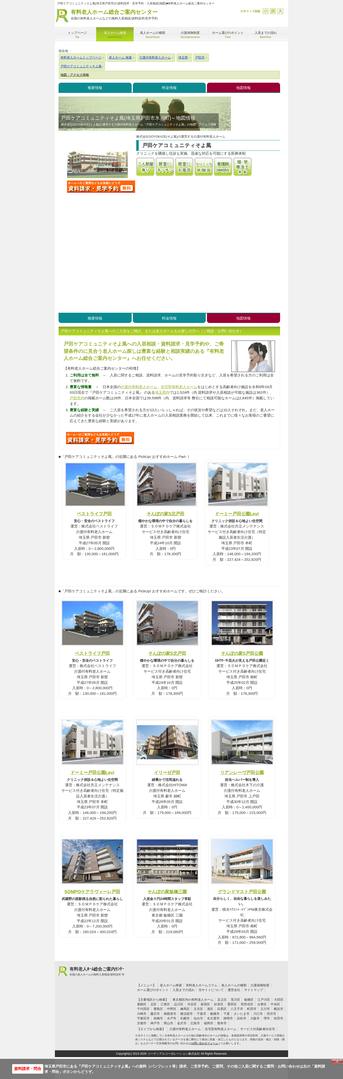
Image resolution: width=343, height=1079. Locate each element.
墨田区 (232, 1004)
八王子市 (237, 1009)
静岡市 (228, 1018)
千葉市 (201, 1014)
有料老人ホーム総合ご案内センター (114, 15)
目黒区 (222, 1009)
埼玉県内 (162, 392)
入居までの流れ (183, 990)
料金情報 (169, 88)
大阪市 (255, 1018)
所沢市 (271, 1014)
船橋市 (215, 1014)
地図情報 (243, 88)
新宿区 (205, 1004)
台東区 (262, 1004)
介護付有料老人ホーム (139, 387)
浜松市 (241, 1018)
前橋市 (158, 1018)
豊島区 (158, 1009)
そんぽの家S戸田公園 (242, 653)
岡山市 (168, 1023)
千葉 (226, 1014)
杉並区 (218, 1004)
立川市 (265, 1009)
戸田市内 (77, 398)
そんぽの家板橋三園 (167, 891)
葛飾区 (141, 1004)
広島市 (195, 1023)
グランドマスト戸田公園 (242, 891)
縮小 (266, 11)
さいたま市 (241, 1014)
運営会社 (234, 990)
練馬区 (185, 1009)
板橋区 (249, 999)
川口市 (258, 1014)
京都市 (141, 1023)
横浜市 (278, 1009)
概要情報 (95, 88)
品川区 (178, 1004)
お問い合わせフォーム (204, 1043)
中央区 (275, 1004)
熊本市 (222, 1023)
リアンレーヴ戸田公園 (242, 772)
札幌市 (185, 1018)
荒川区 (235, 999)
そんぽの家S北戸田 (165, 513)
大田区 (278, 999)
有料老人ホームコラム (201, 985)
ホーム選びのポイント (153, 990)
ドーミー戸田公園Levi (237, 513)
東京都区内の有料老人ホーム (193, 999)
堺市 (267, 1018)
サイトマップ (253, 990)
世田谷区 (247, 1004)
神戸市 (155, 1023)
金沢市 (182, 1023)
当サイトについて (211, 990)
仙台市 (198, 1018)
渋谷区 (192, 1004)
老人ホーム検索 (171, 985)
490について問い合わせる (100, 438)
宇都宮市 (143, 1018)
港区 (210, 1009)
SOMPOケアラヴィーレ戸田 (92, 891)
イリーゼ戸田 (167, 772)
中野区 (171, 1009)
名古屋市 (213, 1018)
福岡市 (208, 1023)
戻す (273, 11)
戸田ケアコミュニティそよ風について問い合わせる (101, 186)
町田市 (252, 1009)
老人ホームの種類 (234, 985)
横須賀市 (186, 1014)
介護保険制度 (259, 985)
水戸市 (171, 1018)
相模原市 (170, 1014)
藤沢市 (155, 1014)
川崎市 (141, 1014)
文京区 (198, 1009)
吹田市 (278, 1018)
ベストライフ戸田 (94, 513)
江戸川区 (263, 999)
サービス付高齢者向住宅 (257, 1029)
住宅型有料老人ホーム (179, 387)
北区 (153, 1004)
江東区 (165, 1004)
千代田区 (143, 1009)
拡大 (280, 11)
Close (337, 1061)
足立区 (222, 999)
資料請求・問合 (27, 1069)
